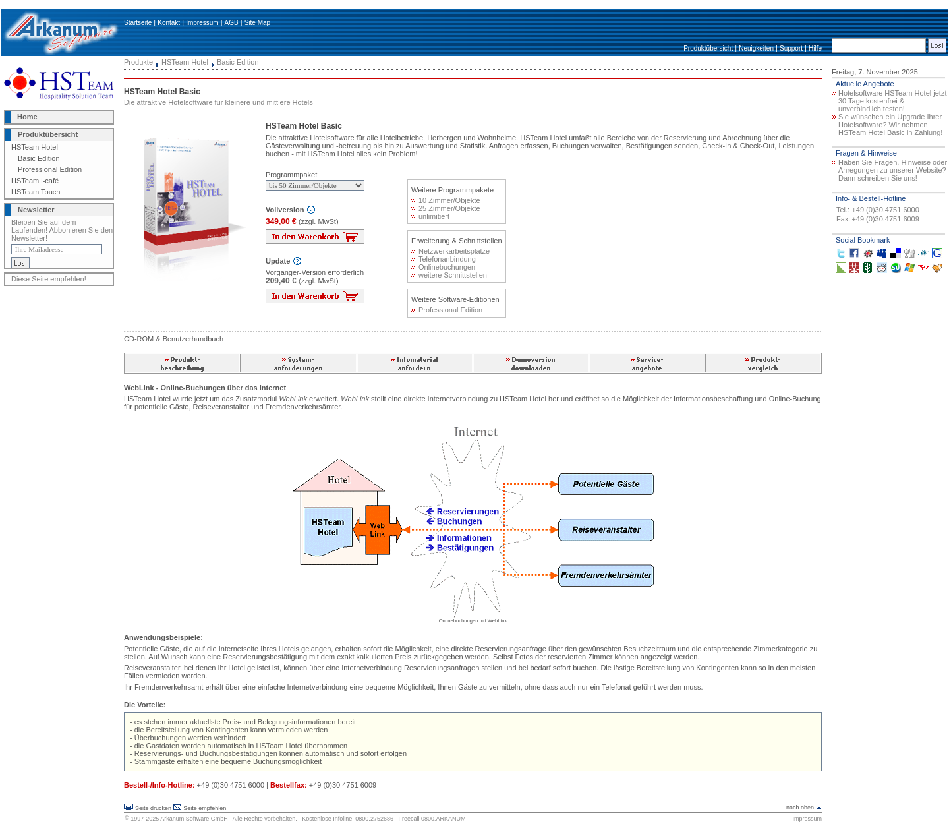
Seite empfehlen (204, 808)
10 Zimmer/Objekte (445, 200)
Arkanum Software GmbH (194, 818)
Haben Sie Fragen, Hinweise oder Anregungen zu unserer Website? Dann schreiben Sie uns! (892, 170)
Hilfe (815, 48)
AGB (232, 22)
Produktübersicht (708, 48)
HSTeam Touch (35, 192)
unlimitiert (430, 216)
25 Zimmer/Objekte (445, 208)
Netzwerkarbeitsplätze (450, 251)
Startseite (138, 22)
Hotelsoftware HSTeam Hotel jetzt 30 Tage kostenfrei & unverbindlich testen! (892, 101)
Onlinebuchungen (443, 267)
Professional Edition (50, 169)
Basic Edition (39, 158)
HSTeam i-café (35, 181)
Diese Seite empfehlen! (48, 279)
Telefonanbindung (443, 259)
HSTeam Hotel (34, 147)
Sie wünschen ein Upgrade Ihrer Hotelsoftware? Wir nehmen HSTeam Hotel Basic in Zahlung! (890, 124)
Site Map (257, 22)
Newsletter (36, 210)
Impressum (202, 22)
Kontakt (169, 22)
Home (27, 117)
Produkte (138, 62)
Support (791, 48)
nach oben (800, 807)
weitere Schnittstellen (449, 275)
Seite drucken (153, 808)
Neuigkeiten (756, 48)
